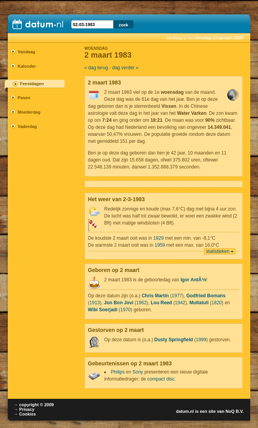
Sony (137, 372)
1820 (216, 302)
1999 (201, 339)
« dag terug (96, 67)
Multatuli (199, 302)
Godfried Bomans (206, 295)
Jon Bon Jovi (118, 302)
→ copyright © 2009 (34, 404)
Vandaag (26, 51)
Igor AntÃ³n (193, 279)
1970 (125, 309)
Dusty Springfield (173, 339)
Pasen (24, 97)
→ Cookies (25, 414)
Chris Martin (155, 295)
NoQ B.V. (234, 411)
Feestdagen (32, 83)
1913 (95, 302)
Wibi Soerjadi (103, 309)
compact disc (161, 379)
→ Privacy (24, 409)
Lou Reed (161, 302)
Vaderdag (27, 126)
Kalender (27, 66)
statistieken (218, 251)
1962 (141, 302)
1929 (158, 238)
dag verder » (125, 67)
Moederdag (29, 112)
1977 (177, 295)
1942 (180, 302)
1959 (159, 245)
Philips (118, 372)
